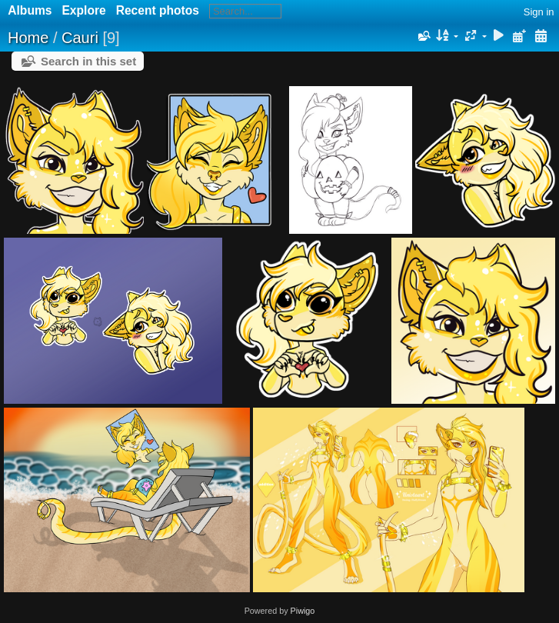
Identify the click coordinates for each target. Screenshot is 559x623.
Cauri (80, 37)
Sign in (539, 12)
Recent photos (157, 10)
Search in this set (88, 61)
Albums (30, 10)
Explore (83, 10)
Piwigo (303, 610)
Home (28, 37)
